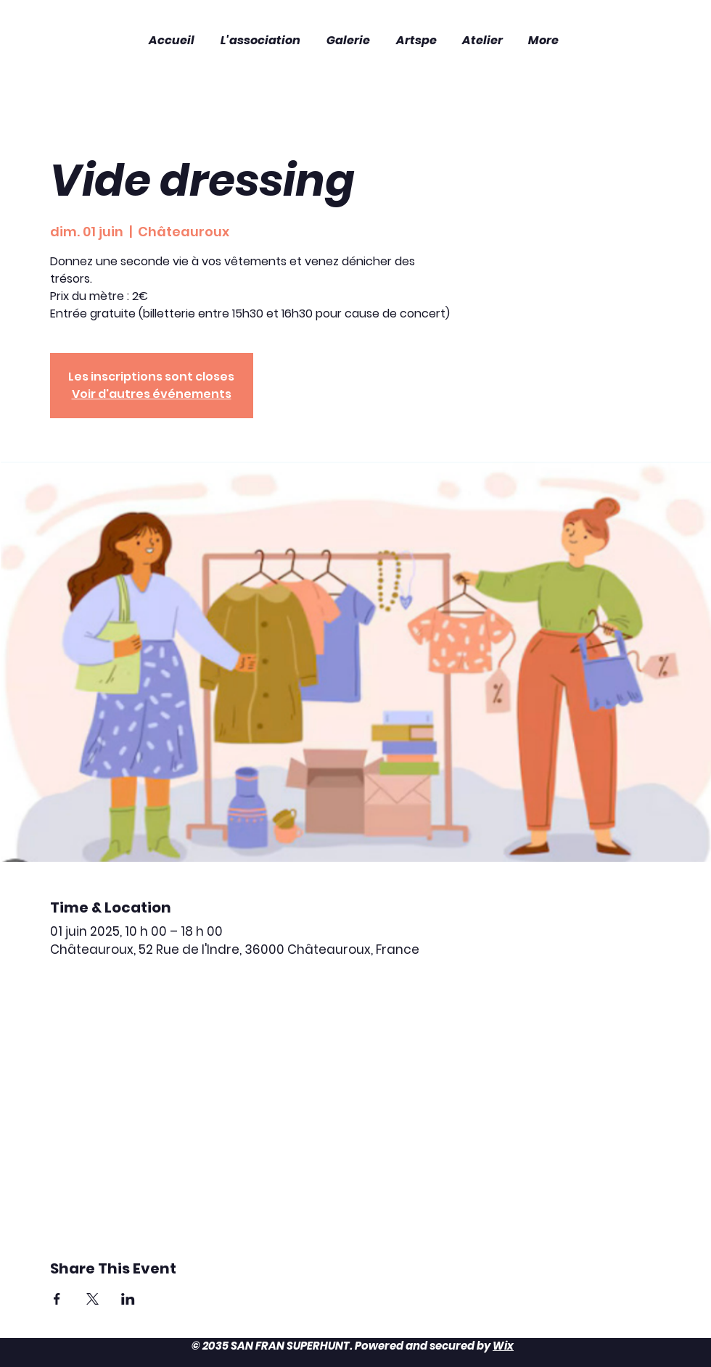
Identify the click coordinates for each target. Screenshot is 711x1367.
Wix (503, 1345)
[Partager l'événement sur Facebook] (57, 1299)
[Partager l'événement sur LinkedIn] (128, 1299)
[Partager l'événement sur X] (92, 1299)
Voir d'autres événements (151, 394)
